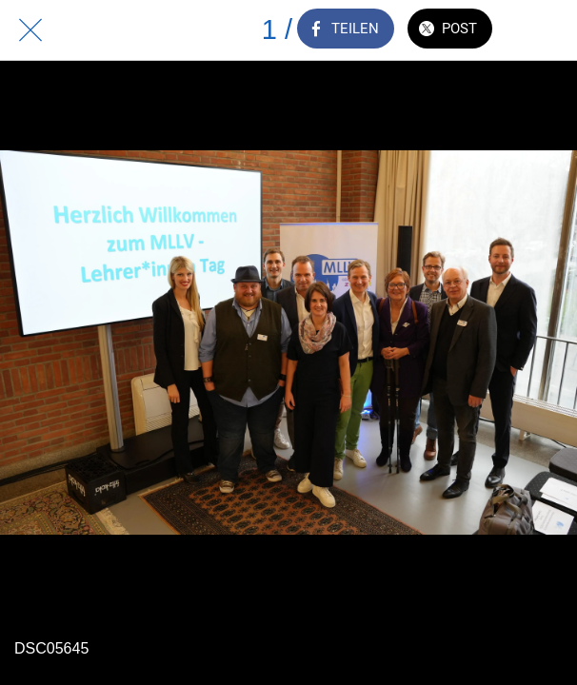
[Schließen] (30, 30)
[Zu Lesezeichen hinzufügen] (546, 30)
